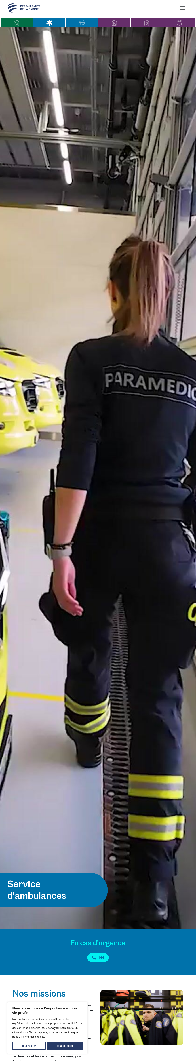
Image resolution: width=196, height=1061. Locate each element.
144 (98, 958)
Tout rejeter (29, 1045)
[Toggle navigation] (182, 8)
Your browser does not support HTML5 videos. (98, 478)
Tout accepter (65, 1045)
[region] (47, 1028)
